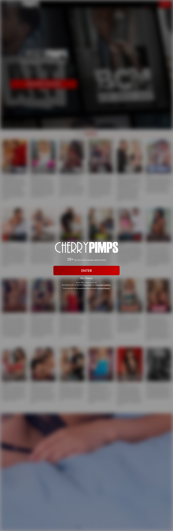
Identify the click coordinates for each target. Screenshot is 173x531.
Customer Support (103, 288)
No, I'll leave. (86, 278)
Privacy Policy (87, 285)
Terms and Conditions (103, 285)
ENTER (86, 271)
